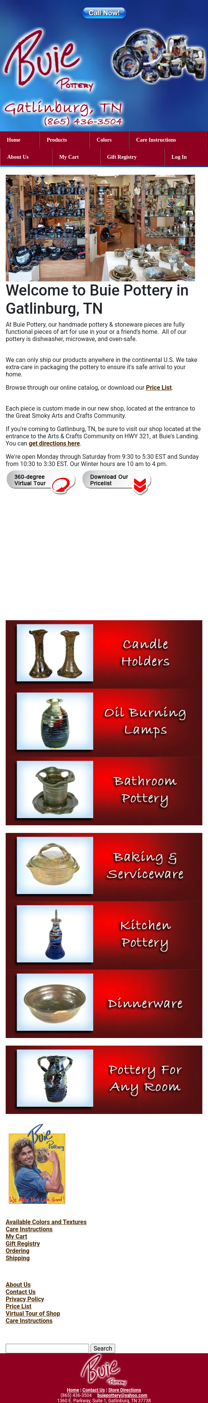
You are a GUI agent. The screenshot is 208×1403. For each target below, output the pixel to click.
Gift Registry (122, 157)
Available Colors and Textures (46, 1222)
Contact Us (21, 1292)
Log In (179, 157)
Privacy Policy (25, 1299)
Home (13, 140)
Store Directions (124, 1390)
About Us (17, 157)
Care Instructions (156, 140)
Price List (159, 387)
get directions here (54, 443)
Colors (104, 140)
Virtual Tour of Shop (33, 1313)
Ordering (18, 1250)
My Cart (69, 157)
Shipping (18, 1258)
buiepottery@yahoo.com (122, 1395)
